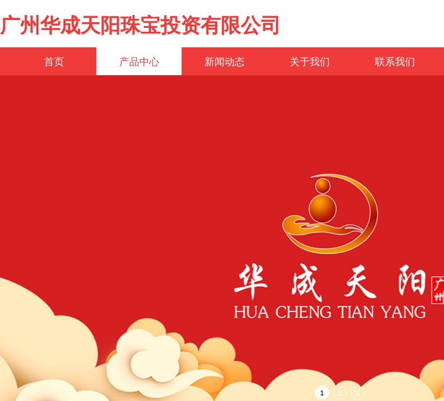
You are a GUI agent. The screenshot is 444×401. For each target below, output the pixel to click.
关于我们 (310, 61)
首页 (54, 61)
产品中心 (139, 61)
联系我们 (395, 61)
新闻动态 (224, 61)
